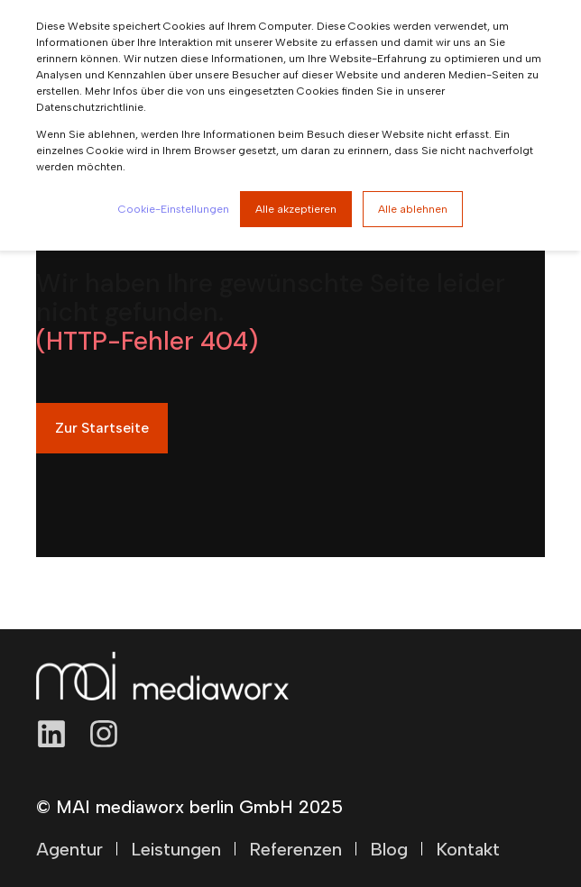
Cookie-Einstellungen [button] (173, 209)
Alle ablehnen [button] (412, 209)
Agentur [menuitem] (69, 849)
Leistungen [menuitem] (176, 849)
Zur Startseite (102, 427)
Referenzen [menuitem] (295, 849)
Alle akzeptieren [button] (296, 209)
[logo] (162, 676)
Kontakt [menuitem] (468, 849)
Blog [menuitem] (389, 849)
